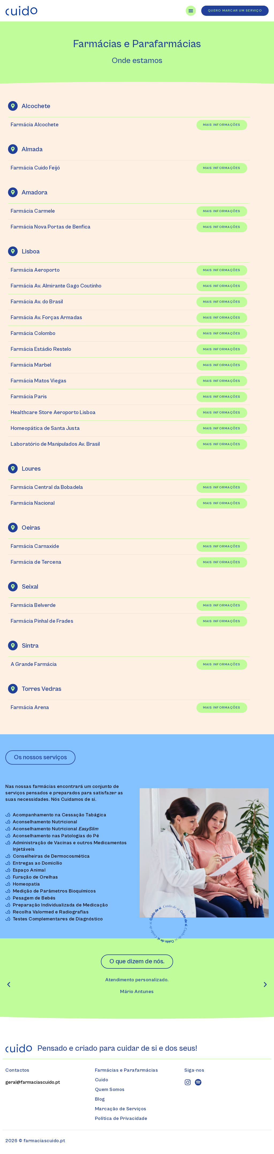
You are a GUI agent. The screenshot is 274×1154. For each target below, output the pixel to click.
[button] (8, 984)
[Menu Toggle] (191, 11)
